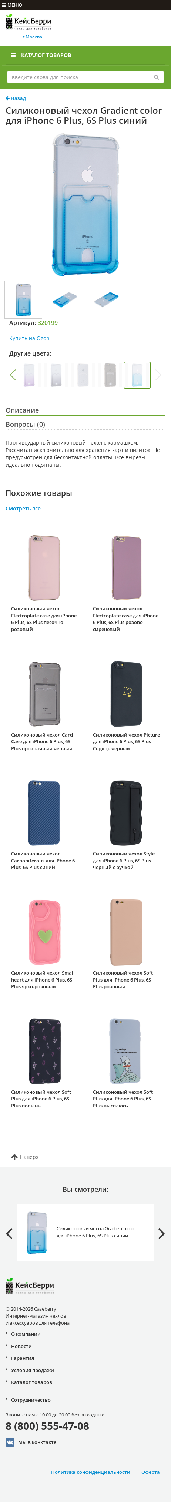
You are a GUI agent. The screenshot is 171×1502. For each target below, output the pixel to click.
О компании (26, 1334)
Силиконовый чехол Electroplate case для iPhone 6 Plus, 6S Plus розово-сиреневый (125, 619)
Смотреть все (23, 508)
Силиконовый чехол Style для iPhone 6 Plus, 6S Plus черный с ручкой (124, 860)
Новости (21, 1346)
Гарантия (22, 1358)
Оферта (150, 1472)
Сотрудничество (31, 1400)
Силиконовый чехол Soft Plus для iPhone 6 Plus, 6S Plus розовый (123, 979)
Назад (16, 98)
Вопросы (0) (25, 424)
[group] (29, 375)
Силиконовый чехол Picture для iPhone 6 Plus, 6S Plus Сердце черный (126, 741)
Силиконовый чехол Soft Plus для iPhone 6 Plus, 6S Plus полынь (41, 1099)
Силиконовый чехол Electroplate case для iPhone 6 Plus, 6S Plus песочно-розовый (44, 619)
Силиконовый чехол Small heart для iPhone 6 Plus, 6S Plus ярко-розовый (43, 979)
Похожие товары (39, 493)
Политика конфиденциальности (90, 1472)
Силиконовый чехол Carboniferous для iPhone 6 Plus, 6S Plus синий (43, 860)
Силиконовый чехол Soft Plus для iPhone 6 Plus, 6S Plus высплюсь (123, 1099)
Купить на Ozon (29, 338)
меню (12, 5)
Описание (22, 410)
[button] (12, 374)
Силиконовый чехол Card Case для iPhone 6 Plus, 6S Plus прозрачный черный (42, 741)
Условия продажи (32, 1370)
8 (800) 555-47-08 (47, 1426)
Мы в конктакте (31, 1442)
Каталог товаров (41, 54)
